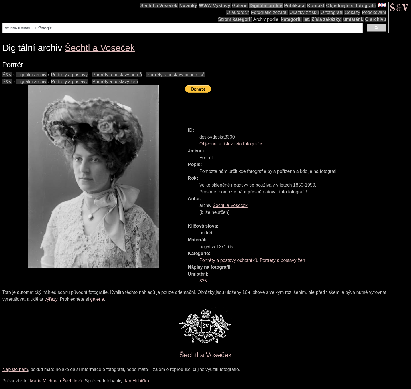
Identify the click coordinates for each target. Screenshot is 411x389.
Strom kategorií (234, 19)
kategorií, (291, 19)
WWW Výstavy (214, 5)
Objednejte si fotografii (351, 5)
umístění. (353, 19)
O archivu (375, 19)
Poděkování (374, 12)
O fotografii (332, 12)
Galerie (239, 5)
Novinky (188, 5)
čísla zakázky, (326, 19)
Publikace (294, 5)
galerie (97, 299)
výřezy (51, 299)
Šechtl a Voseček (159, 5)
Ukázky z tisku (304, 12)
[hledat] (182, 28)
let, (306, 19)
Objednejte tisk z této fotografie (230, 143)
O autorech (238, 12)
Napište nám (15, 369)
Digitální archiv (265, 5)
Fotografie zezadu (269, 12)
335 (203, 280)
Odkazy (352, 12)
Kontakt (315, 5)
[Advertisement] (289, 107)
